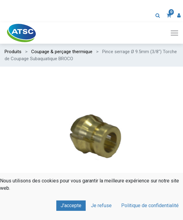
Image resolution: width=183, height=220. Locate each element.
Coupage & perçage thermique (61, 51)
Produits (13, 51)
